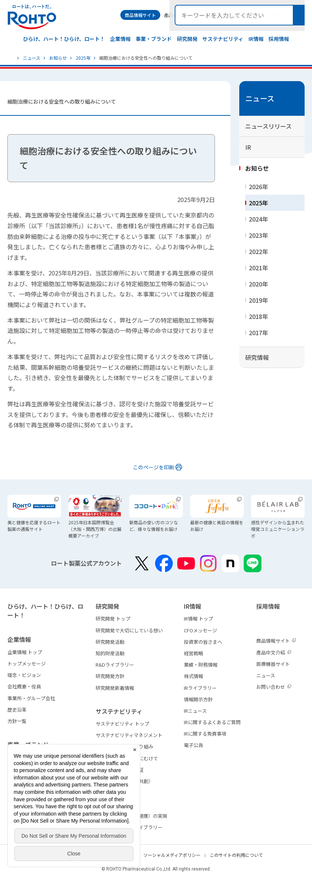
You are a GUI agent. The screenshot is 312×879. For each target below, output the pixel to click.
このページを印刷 (153, 467)
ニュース (31, 58)
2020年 (258, 283)
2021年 (258, 267)
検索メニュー (298, 15)
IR (248, 147)
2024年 (258, 219)
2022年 (258, 251)
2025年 (83, 58)
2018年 (258, 316)
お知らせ (58, 58)
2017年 (258, 332)
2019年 (258, 300)
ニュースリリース (268, 126)
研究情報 (257, 357)
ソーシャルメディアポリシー (171, 855)
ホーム (10, 58)
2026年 (258, 186)
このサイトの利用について (236, 855)
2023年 (258, 235)
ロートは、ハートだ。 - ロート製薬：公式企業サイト (31, 16)
